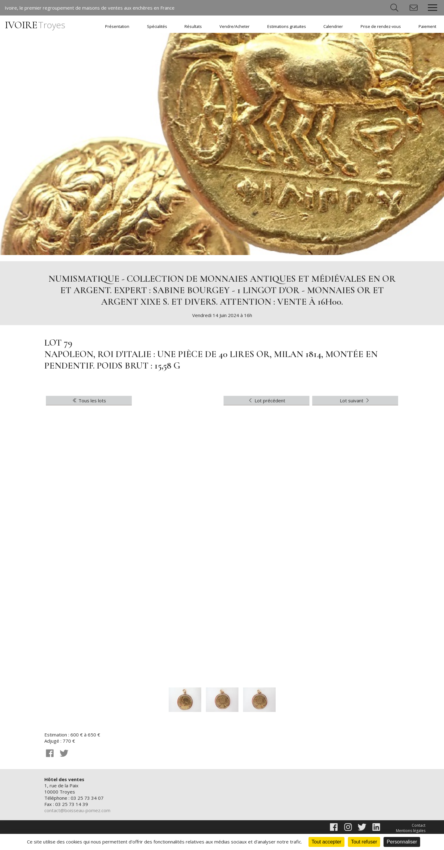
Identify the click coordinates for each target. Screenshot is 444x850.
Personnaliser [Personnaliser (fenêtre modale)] (402, 841)
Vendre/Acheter (235, 26)
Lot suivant (355, 400)
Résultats (193, 26)
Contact (418, 825)
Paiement (427, 26)
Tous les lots (89, 400)
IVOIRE (35, 25)
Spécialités (157, 26)
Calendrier (333, 26)
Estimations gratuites (286, 26)
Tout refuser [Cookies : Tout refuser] (364, 841)
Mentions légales (410, 830)
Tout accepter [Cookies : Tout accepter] (326, 841)
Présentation (117, 26)
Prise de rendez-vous (381, 26)
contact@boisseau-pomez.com (77, 810)
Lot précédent (266, 400)
